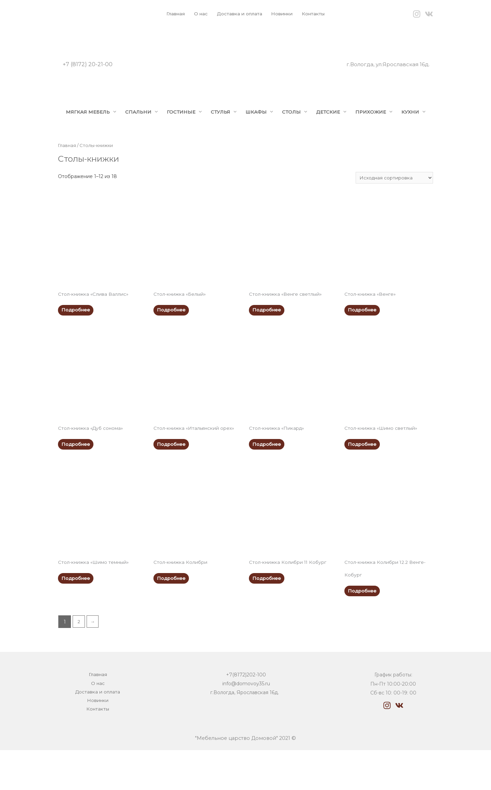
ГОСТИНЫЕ (182, 124)
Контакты (317, 14)
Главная (172, 14)
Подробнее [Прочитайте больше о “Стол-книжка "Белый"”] (172, 345)
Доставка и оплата (238, 14)
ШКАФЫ (260, 124)
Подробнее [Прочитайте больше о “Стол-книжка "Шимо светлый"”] (363, 481)
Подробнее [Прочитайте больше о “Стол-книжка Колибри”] (172, 616)
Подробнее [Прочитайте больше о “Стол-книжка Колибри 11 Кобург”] (267, 616)
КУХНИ (72, 145)
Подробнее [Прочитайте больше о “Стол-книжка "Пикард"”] (267, 481)
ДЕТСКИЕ (334, 124)
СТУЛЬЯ (223, 124)
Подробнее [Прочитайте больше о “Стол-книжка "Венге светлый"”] (267, 345)
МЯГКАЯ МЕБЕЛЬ (86, 124)
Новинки (283, 14)
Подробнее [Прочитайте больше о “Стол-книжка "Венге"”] (363, 345)
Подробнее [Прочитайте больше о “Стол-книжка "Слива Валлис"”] (76, 345)
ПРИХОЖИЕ (379, 124)
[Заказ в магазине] (393, 211)
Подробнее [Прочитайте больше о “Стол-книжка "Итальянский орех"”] (172, 481)
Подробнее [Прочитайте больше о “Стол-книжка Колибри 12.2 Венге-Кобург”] (363, 629)
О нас (198, 14)
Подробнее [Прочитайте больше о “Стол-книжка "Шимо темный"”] (76, 616)
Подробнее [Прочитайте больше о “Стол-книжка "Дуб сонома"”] (76, 481)
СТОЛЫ (297, 124)
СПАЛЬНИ (138, 124)
